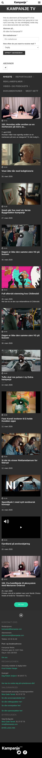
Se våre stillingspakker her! (12, 702)
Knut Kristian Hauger (9, 668)
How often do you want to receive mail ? (19, 44)
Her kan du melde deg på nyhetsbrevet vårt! (18, 683)
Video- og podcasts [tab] (15, 86)
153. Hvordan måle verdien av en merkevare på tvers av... (18, 125)
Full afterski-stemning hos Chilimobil (20, 293)
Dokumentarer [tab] (12, 91)
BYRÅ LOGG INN (8, 728)
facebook (25, 752)
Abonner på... (8, 28)
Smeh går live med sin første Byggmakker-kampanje (16, 211)
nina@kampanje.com (10, 724)
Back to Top (21, 615)
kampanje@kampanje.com (12, 629)
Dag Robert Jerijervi (9, 676)
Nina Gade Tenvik (8, 694)
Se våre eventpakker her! (11, 705)
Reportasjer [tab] (24, 77)
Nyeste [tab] (7, 77)
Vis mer (21, 604)
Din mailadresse (9, 35)
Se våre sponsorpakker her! (12, 711)
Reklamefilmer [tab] (13, 81)
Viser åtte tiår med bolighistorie (17, 171)
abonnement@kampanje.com (13, 635)
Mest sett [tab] (32, 91)
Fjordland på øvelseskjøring (16, 544)
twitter (19, 752)
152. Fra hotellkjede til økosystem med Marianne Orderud (19, 584)
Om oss (4, 657)
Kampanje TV (21, 9)
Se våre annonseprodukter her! (13, 698)
